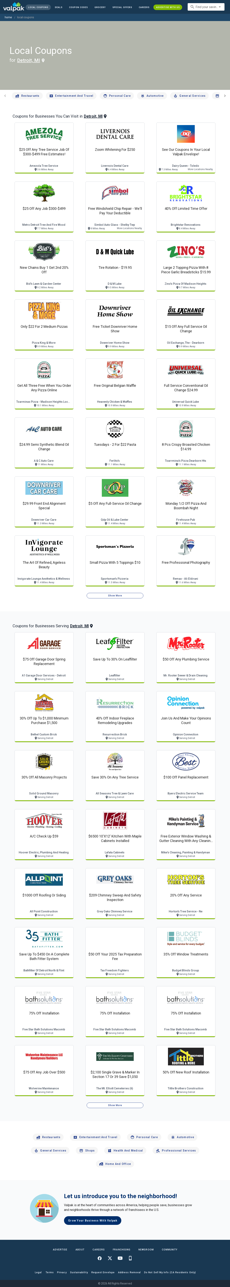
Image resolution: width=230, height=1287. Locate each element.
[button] (122, 7)
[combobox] (206, 7)
